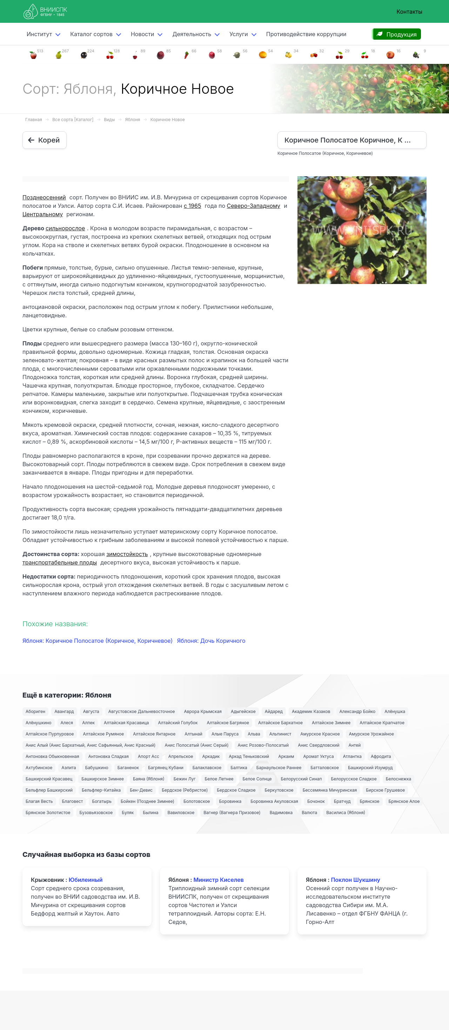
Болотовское (196, 801)
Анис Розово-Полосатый (263, 745)
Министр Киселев (218, 879)
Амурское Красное (320, 734)
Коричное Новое (167, 119)
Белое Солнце (257, 778)
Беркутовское (278, 790)
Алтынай (193, 734)
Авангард (64, 711)
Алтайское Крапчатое (382, 722)
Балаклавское (207, 767)
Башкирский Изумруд (370, 767)
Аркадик (211, 756)
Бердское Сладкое (236, 790)
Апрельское (180, 756)
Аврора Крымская (202, 711)
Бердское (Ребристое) (185, 790)
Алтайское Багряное (228, 722)
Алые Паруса (225, 734)
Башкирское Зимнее (102, 778)
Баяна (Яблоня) (149, 778)
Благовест (72, 801)
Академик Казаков (311, 711)
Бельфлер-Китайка (101, 790)
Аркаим (286, 756)
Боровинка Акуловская (274, 801)
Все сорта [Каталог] (72, 119)
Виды (109, 119)
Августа (91, 711)
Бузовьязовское (96, 812)
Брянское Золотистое (48, 812)
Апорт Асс (148, 756)
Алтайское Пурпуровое (50, 734)
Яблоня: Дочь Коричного (211, 640)
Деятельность (191, 34)
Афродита (381, 756)
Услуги (238, 34)
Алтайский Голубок (177, 722)
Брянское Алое (404, 801)
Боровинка (230, 801)
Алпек (88, 722)
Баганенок (128, 767)
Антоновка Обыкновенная (52, 756)
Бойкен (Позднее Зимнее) (147, 801)
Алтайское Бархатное (280, 722)
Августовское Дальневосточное (141, 711)
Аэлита (68, 767)
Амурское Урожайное (371, 734)
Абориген (35, 711)
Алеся (67, 722)
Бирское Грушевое (385, 790)
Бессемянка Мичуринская (330, 790)
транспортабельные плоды (59, 562)
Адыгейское (243, 711)
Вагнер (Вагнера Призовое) (232, 812)
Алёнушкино (39, 722)
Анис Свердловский (318, 745)
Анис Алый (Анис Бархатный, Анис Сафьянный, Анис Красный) (90, 745)
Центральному (42, 214)
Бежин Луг (185, 778)
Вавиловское (181, 812)
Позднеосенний (44, 197)
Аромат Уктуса (318, 756)
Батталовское (324, 767)
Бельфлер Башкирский (49, 790)
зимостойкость (127, 553)
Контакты (409, 11)
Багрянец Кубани (165, 767)
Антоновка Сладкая (108, 756)
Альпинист (280, 734)
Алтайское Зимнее (331, 722)
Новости (142, 34)
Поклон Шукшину (355, 879)
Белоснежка (398, 778)
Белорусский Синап (301, 778)
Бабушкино (96, 767)
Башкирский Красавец (49, 778)
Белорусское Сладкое (354, 778)
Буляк (128, 812)
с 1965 (192, 205)
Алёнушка (394, 711)
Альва (254, 734)
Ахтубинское (39, 767)
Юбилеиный (86, 879)
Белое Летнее (219, 778)
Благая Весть (39, 801)
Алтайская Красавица (126, 722)
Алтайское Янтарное (154, 734)
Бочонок (316, 801)
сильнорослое (65, 228)
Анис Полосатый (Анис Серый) (196, 745)
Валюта (309, 812)
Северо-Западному (253, 205)
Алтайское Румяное (103, 734)
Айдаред (274, 711)
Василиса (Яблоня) (345, 812)
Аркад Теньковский (249, 756)
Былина (150, 812)
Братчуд (342, 801)
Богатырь (102, 801)
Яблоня (132, 119)
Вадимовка (281, 812)
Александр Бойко (358, 711)
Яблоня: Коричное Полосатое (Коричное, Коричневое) (98, 640)
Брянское (370, 801)
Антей (355, 745)
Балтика (238, 767)
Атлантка (352, 756)
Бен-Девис (141, 790)
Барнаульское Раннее (278, 767)
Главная (33, 119)
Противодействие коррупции (306, 34)
